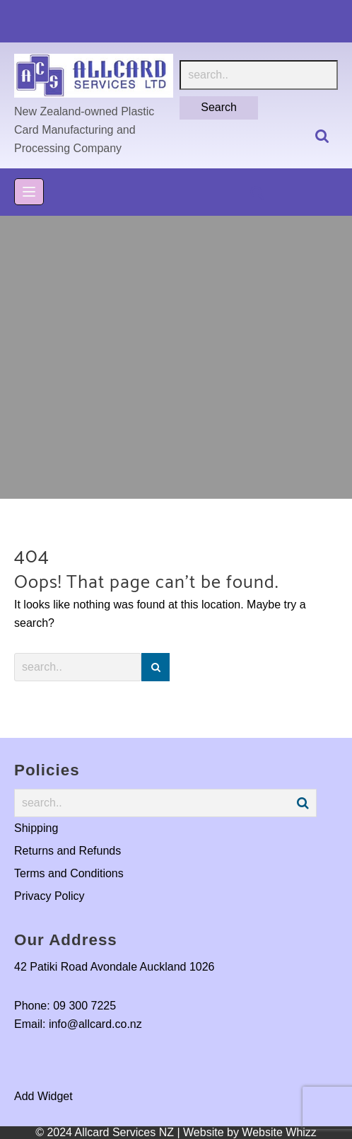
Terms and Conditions (69, 873)
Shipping (36, 828)
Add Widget (43, 1096)
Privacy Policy (49, 896)
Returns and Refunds (67, 851)
